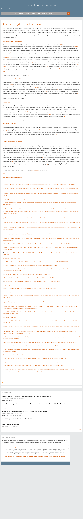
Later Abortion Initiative (41, 5)
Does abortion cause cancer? (10, 123)
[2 (12, 84)
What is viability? (7, 102)
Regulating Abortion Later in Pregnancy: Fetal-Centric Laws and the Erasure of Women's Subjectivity (26, 396)
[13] (45, 66)
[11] (5, 66)
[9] (78, 64)
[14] (47, 66)
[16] (4, 71)
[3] (75, 46)
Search (68, 13)
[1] (60, 44)
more (80, 429)
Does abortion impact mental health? (12, 41)
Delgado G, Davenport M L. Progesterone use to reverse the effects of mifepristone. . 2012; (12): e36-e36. (33, 362)
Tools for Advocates (11, 138)
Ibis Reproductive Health (12, 8)
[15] (59, 68)
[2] (61, 44)
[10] (4, 66)
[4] (76, 46)
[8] (77, 64)
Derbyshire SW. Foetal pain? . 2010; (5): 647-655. (27, 274)
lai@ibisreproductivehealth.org (38, 462)
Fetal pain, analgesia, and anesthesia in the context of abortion (17, 419)
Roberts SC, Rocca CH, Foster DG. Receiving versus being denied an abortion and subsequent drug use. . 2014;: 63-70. (37, 243)
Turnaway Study (8, 57)
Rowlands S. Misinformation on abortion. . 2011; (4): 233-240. (32, 265)
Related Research (35, 170)
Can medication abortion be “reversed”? (13, 141)
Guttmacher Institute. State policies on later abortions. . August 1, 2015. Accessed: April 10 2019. (29, 277)
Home (16, 13)
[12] (7, 66)
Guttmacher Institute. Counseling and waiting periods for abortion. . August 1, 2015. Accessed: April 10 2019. (32, 281)
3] (14, 86)
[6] (16, 61)
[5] (77, 46)
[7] (32, 62)
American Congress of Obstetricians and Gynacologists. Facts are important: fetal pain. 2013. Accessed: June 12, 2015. (30, 288)
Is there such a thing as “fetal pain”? (12, 78)
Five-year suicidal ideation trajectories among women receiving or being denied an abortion (24, 411)
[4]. (37, 87)
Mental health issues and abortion (10, 424)
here (29, 75)
